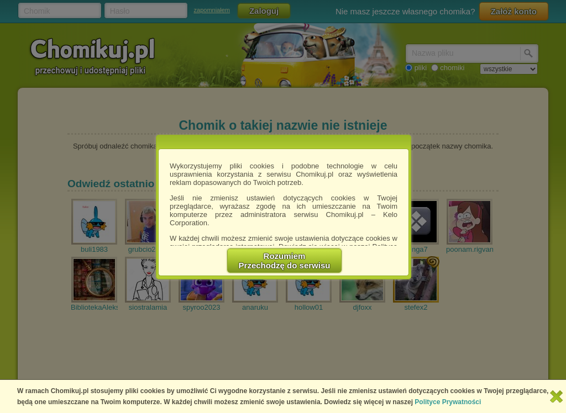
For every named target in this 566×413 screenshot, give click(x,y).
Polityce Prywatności (448, 402)
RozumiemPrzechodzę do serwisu (285, 260)
